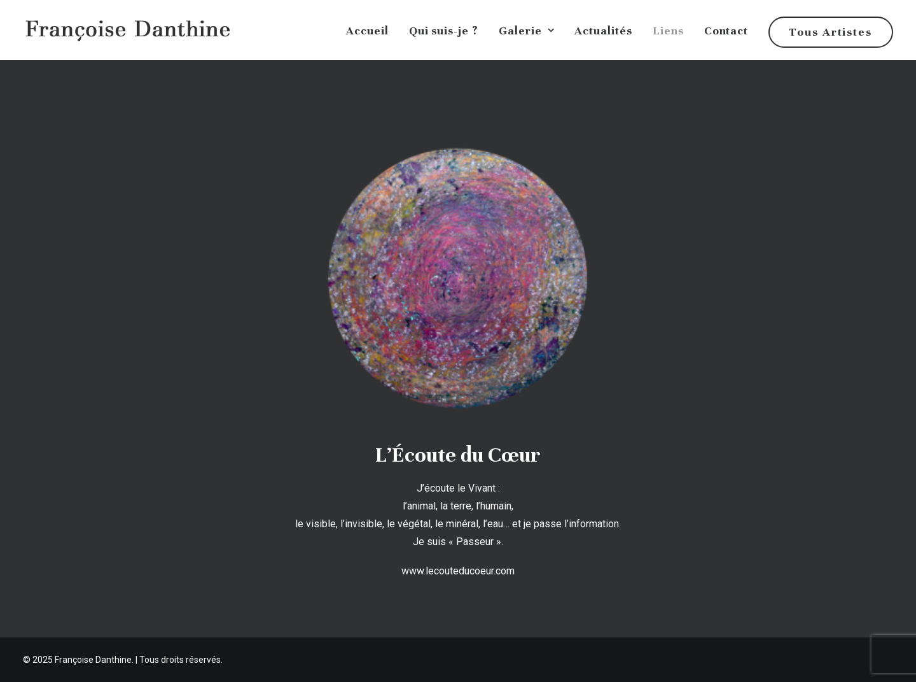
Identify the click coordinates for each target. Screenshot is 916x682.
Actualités (603, 31)
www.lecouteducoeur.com (458, 571)
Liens (668, 31)
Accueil (367, 31)
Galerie (526, 31)
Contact (726, 31)
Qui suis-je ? (443, 31)
